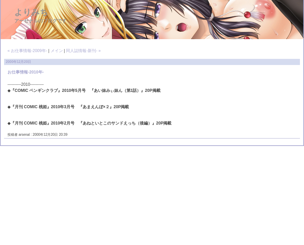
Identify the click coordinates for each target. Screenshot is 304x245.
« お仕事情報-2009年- (27, 50)
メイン (57, 50)
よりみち (31, 12)
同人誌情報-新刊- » (83, 50)
